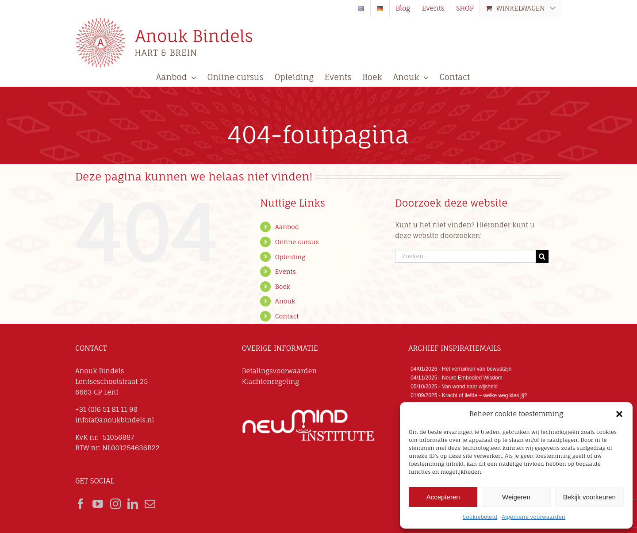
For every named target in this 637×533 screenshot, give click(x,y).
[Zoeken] (542, 256)
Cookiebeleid (480, 517)
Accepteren (443, 497)
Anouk (285, 301)
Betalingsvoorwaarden (279, 371)
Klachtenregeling (270, 381)
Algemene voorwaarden (533, 517)
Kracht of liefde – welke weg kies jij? (484, 395)
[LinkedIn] (132, 503)
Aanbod (287, 226)
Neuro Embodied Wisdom (472, 378)
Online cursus (297, 241)
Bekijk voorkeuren (589, 497)
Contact (287, 316)
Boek (282, 286)
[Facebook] (80, 503)
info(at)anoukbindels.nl (114, 420)
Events (285, 271)
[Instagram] (115, 503)
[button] (619, 414)
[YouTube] (97, 503)
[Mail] (150, 503)
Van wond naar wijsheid (470, 386)
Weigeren (516, 497)
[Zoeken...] (465, 256)
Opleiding (290, 257)
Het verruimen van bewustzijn (476, 369)
